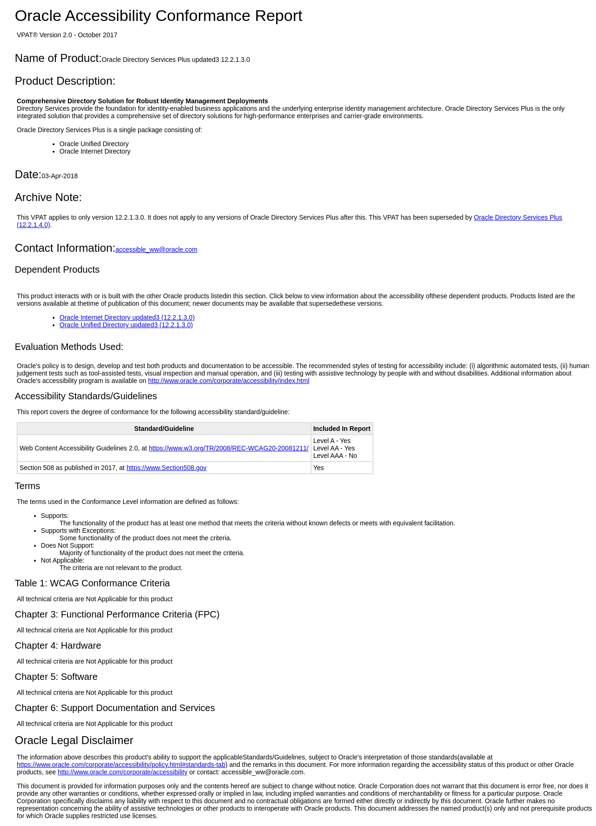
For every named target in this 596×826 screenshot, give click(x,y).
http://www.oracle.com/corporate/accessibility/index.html (228, 380)
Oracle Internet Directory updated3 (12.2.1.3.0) (127, 317)
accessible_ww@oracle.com (156, 249)
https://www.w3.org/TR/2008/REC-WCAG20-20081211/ (229, 448)
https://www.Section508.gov (167, 467)
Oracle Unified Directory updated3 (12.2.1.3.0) (126, 325)
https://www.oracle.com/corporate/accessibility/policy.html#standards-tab (121, 764)
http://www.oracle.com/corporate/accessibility (123, 772)
